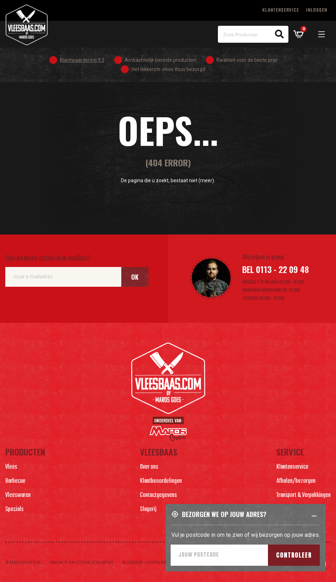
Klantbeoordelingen (161, 481)
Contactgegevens (158, 495)
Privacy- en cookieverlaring (82, 562)
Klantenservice (280, 10)
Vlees (11, 467)
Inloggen (316, 10)
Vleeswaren (18, 495)
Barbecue (15, 481)
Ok (135, 276)
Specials (14, 509)
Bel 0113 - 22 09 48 (275, 269)
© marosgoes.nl (23, 562)
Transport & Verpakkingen (303, 495)
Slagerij (148, 509)
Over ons (149, 467)
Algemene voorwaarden (149, 562)
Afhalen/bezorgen (296, 481)
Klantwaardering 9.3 (82, 60)
